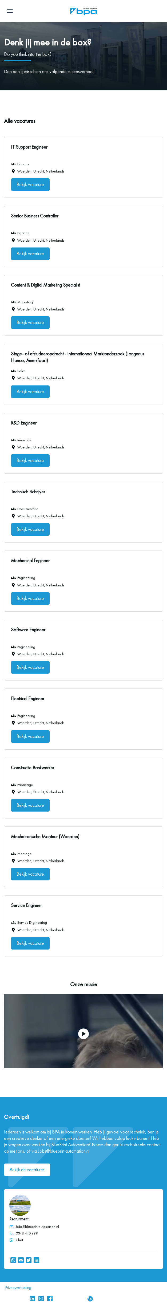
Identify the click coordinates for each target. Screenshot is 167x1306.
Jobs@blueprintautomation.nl (37, 1226)
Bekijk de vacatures (27, 1170)
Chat (16, 1240)
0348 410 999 (27, 1233)
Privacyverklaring (18, 1287)
